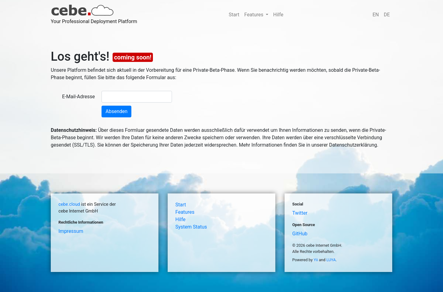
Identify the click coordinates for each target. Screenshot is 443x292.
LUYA (331, 260)
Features (184, 212)
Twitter (299, 213)
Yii (315, 260)
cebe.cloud (69, 204)
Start (234, 15)
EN (376, 15)
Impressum (70, 231)
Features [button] (254, 15)
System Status (191, 227)
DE (387, 15)
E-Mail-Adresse (78, 96)
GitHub (299, 234)
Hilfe (278, 15)
